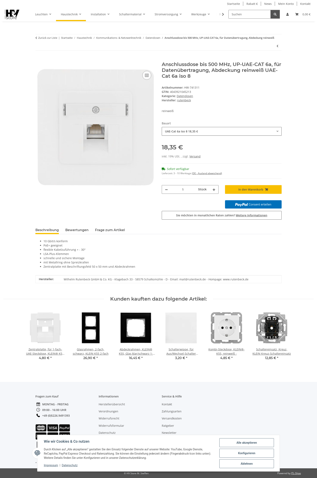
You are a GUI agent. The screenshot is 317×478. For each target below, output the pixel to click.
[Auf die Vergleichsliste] (146, 75)
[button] (287, 14)
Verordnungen (108, 411)
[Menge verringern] (166, 189)
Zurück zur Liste (47, 38)
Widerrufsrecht (109, 418)
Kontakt (305, 4)
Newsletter (169, 433)
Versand (195, 156)
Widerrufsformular (111, 426)
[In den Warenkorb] (38, 59)
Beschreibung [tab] (47, 230)
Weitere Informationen (251, 215)
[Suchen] (249, 14)
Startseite (233, 4)
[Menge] (183, 189)
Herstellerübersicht (112, 404)
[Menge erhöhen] (213, 189)
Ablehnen (247, 463)
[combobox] (222, 131)
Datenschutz (70, 465)
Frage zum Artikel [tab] (110, 230)
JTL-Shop (296, 473)
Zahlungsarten (172, 411)
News (268, 4)
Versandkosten (172, 418)
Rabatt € (252, 4)
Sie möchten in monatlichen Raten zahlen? (221, 215)
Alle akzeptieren (246, 442)
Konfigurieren (246, 453)
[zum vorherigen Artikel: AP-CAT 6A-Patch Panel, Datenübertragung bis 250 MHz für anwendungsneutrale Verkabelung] (277, 46)
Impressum (51, 465)
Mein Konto (286, 4)
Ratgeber (168, 426)
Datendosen (185, 96)
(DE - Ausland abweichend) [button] (207, 173)
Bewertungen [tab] (77, 230)
